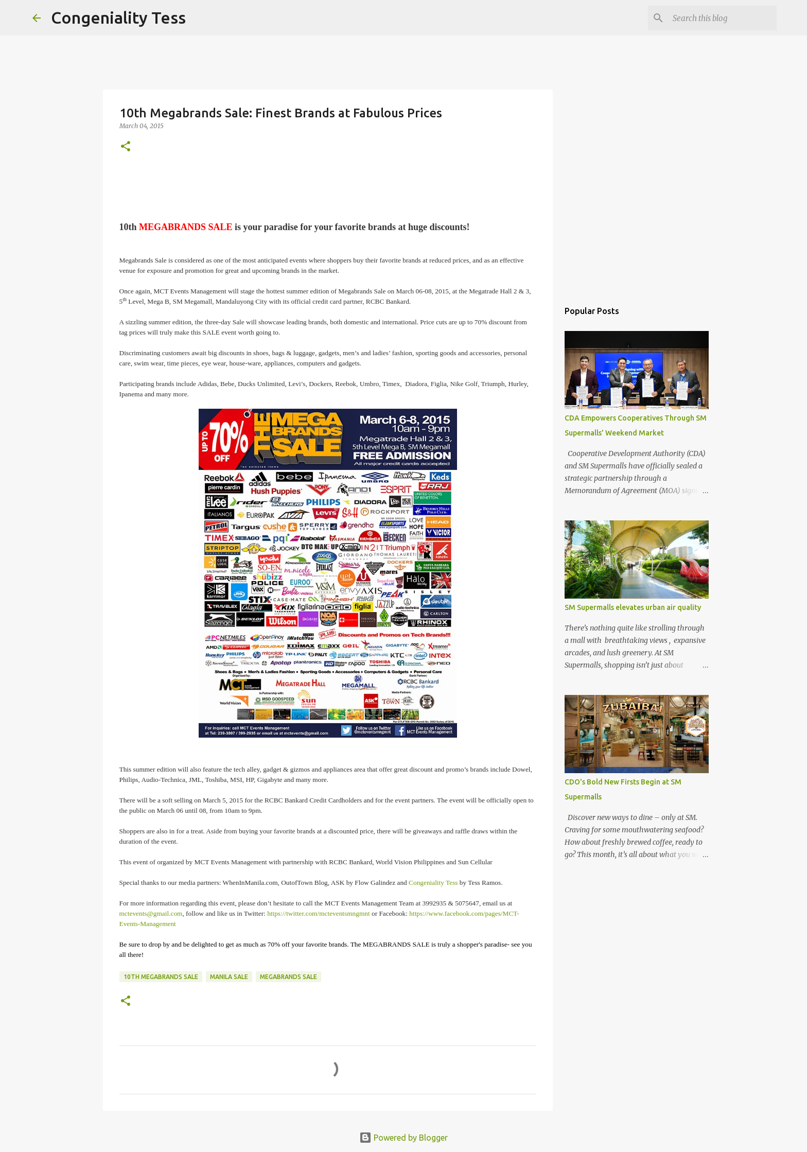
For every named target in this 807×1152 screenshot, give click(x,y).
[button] (125, 147)
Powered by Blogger (403, 1137)
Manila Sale (229, 976)
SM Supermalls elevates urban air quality (633, 607)
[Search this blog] (723, 18)
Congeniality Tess (118, 17)
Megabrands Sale (288, 976)
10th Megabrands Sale (161, 976)
